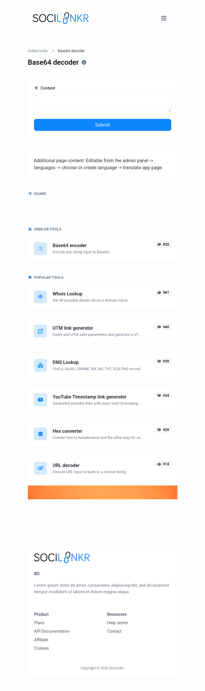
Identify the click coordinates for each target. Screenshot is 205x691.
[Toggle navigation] (163, 18)
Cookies (41, 648)
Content (44, 88)
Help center (117, 622)
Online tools (38, 51)
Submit (102, 125)
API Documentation (52, 631)
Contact (114, 631)
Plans (39, 622)
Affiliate (41, 639)
